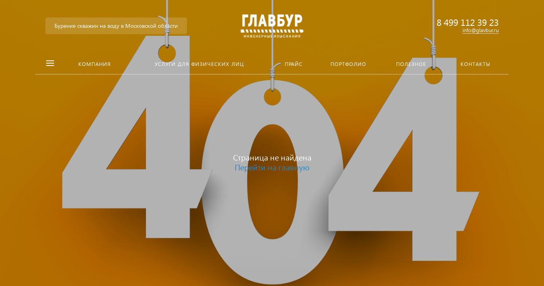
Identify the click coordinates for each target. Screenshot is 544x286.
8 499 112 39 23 (468, 22)
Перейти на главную (272, 166)
